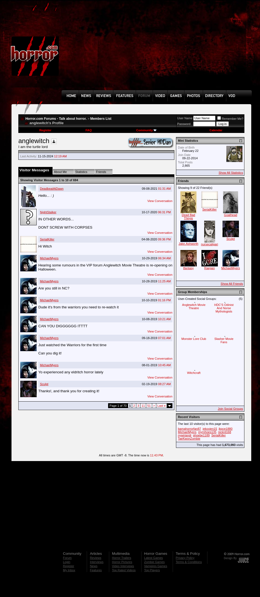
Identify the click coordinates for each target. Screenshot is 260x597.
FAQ (88, 130)
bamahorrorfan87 (189, 428)
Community (146, 130)
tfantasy (188, 268)
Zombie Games (154, 562)
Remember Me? (230, 118)
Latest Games (153, 557)
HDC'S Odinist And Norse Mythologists (224, 308)
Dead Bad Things (188, 216)
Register (45, 130)
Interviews (96, 562)
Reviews (95, 557)
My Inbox (69, 570)
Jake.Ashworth (188, 243)
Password (183, 124)
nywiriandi (184, 435)
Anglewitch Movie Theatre (194, 306)
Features (96, 570)
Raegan (209, 268)
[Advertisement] (131, 49)
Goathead (230, 215)
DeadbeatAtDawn (51, 188)
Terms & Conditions (189, 562)
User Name (185, 118)
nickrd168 (224, 432)
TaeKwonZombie (189, 438)
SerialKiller (47, 239)
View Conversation (159, 201)
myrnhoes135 (207, 432)
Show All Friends (232, 283)
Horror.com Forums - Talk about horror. (56, 119)
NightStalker (48, 212)
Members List (100, 119)
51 (149, 405)
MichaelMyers (49, 258)
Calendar (215, 130)
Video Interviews (123, 566)
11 (143, 405)
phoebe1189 (201, 435)
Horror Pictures (122, 562)
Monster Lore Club (193, 338)
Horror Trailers (121, 557)
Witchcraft (194, 372)
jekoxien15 (210, 428)
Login (66, 562)
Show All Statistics (231, 172)
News (93, 566)
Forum (67, 557)
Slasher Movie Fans (223, 340)
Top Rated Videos (124, 570)
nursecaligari (209, 244)
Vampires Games (155, 566)
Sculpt (44, 384)
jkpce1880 (225, 428)
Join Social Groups (230, 408)
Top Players (152, 570)
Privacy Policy (185, 557)
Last (161, 405)
